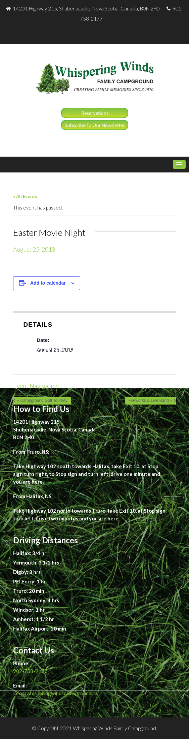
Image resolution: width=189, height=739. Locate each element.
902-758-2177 (30, 671)
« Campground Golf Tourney (42, 400)
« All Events (25, 196)
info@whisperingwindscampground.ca (55, 693)
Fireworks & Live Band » (150, 400)
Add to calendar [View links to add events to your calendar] (48, 283)
